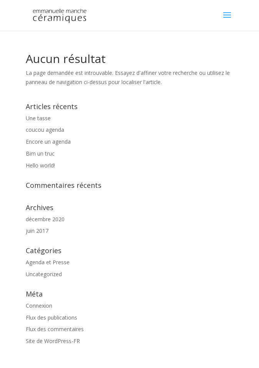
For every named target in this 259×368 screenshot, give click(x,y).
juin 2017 (37, 230)
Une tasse (38, 118)
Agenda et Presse (48, 262)
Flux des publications (51, 317)
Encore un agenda (48, 141)
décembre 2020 (45, 219)
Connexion (39, 305)
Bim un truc (40, 153)
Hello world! (40, 165)
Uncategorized (44, 274)
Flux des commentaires (55, 329)
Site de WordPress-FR (53, 341)
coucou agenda (45, 129)
